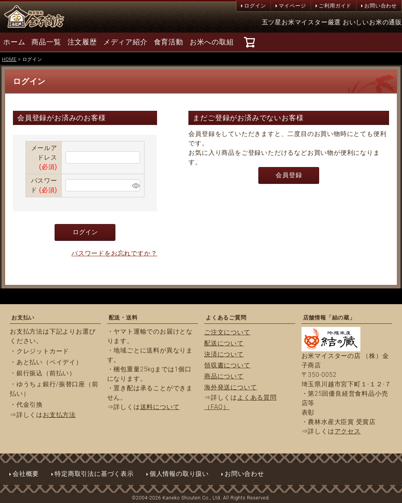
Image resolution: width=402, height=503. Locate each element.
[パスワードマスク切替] (135, 185)
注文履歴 (82, 42)
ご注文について (227, 332)
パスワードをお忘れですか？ (114, 253)
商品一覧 (46, 42)
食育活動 (168, 42)
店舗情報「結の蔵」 (329, 317)
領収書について (227, 365)
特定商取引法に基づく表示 (94, 473)
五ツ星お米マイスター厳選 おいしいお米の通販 (332, 22)
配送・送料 (123, 317)
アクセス (347, 431)
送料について (160, 407)
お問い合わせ (380, 6)
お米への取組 (212, 42)
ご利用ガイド (335, 6)
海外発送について (230, 387)
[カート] (250, 42)
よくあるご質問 (226, 317)
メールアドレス (44, 157)
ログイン (255, 6)
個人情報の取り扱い (179, 473)
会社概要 (26, 473)
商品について (224, 376)
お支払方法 (59, 415)
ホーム (14, 42)
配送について (224, 343)
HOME (9, 59)
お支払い (23, 317)
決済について (224, 354)
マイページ (292, 6)
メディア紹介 (125, 42)
